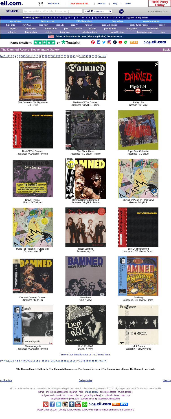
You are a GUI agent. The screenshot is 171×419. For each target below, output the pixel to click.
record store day (151, 21)
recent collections (110, 395)
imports (13, 28)
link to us (50, 392)
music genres (124, 392)
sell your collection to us (53, 395)
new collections (117, 32)
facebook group (144, 32)
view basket (53, 3)
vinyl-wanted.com (59, 398)
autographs (131, 28)
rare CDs (26, 25)
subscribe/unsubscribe (109, 398)
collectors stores (89, 32)
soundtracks (51, 28)
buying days (31, 32)
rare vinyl (43, 25)
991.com (74, 398)
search (73, 392)
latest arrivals (47, 21)
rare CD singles (109, 25)
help (115, 3)
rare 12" (89, 25)
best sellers (117, 21)
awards (92, 28)
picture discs (110, 28)
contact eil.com (88, 398)
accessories (62, 392)
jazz (66, 28)
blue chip (10, 25)
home (41, 392)
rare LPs (60, 25)
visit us (48, 32)
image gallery (91, 392)
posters (161, 25)
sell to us (12, 32)
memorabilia (153, 28)
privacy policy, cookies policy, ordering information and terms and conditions (96, 409)
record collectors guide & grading (83, 395)
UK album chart (84, 21)
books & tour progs (139, 25)
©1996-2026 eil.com (47, 409)
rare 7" (74, 25)
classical (78, 28)
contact (101, 3)
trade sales (65, 32)
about (128, 3)
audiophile (31, 28)
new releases (16, 21)
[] (4, 56)
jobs (163, 32)
